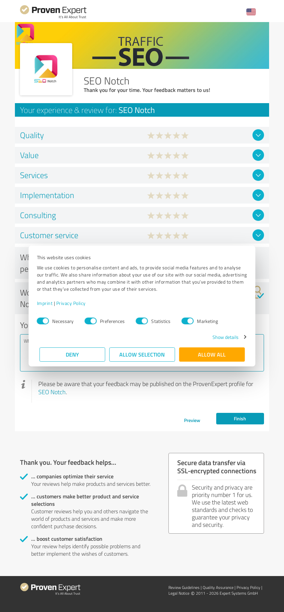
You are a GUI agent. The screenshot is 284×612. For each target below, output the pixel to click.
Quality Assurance (218, 587)
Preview (192, 420)
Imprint (47, 303)
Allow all (212, 354)
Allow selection (142, 354)
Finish (240, 418)
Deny (72, 354)
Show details (223, 337)
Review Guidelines (184, 587)
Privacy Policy (73, 303)
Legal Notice (178, 593)
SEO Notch (52, 392)
